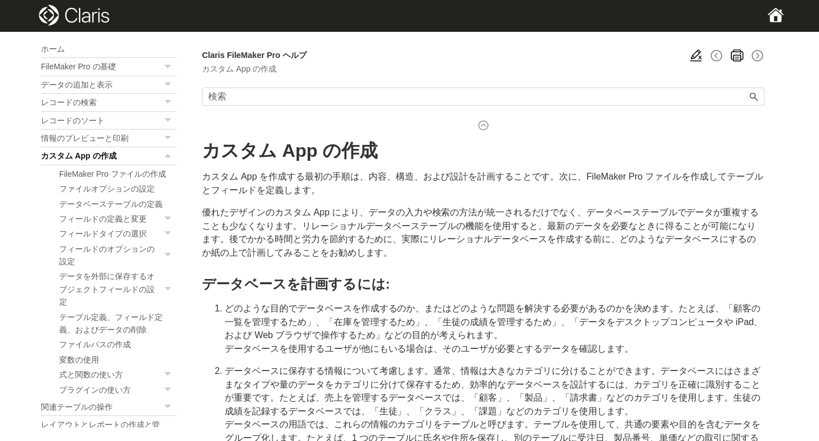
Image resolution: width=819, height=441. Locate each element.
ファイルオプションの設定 (107, 188)
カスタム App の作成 (109, 155)
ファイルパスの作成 (95, 344)
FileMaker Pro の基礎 (109, 66)
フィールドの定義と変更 (118, 219)
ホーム (53, 48)
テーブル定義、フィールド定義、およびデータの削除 (111, 323)
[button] (169, 66)
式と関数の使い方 (118, 374)
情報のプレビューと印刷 (109, 138)
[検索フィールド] (483, 97)
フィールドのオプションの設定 (118, 255)
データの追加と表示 (109, 84)
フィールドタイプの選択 (118, 233)
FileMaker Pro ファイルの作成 (112, 173)
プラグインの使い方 (118, 390)
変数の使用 (79, 359)
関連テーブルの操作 (109, 406)
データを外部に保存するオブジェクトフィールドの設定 (118, 289)
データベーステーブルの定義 (111, 204)
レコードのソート (109, 120)
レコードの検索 (109, 102)
